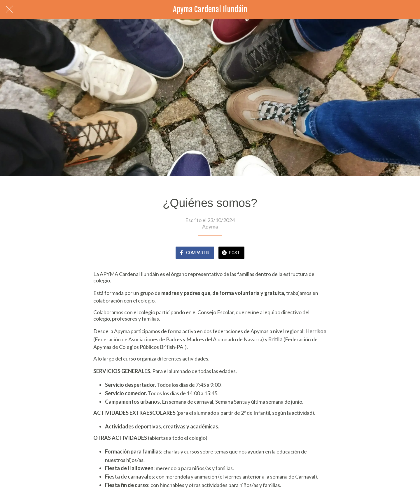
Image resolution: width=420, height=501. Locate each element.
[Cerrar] (9, 9)
